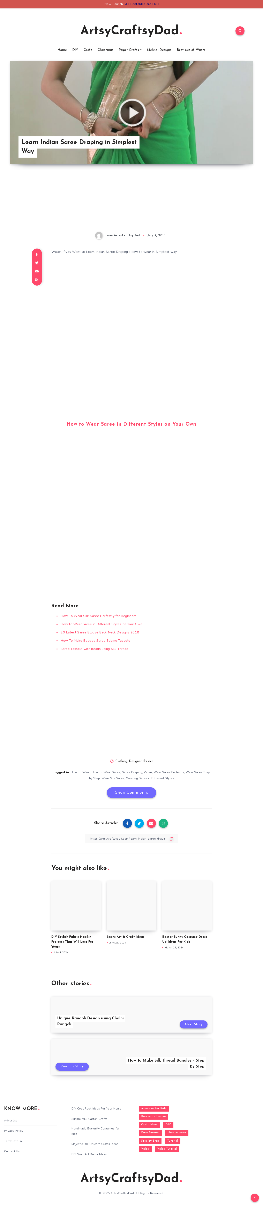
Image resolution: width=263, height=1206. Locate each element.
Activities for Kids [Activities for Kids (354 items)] (153, 1108)
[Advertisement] (131, 203)
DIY (75, 50)
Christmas (105, 50)
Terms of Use (13, 1141)
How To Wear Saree (106, 772)
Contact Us (12, 1151)
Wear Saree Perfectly (169, 772)
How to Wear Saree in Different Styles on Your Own (131, 424)
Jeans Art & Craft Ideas (126, 937)
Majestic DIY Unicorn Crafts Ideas (95, 1144)
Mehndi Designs (159, 50)
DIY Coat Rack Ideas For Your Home (97, 1109)
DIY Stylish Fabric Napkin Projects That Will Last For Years (72, 941)
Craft (88, 50)
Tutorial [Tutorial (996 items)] (172, 1140)
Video (148, 772)
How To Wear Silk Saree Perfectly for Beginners (98, 616)
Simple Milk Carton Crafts (89, 1119)
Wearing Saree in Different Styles (150, 778)
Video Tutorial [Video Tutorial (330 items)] (167, 1148)
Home (62, 50)
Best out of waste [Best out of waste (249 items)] (153, 1116)
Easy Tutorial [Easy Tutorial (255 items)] (150, 1132)
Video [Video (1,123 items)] (145, 1148)
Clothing (121, 761)
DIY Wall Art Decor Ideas (89, 1154)
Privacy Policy (13, 1131)
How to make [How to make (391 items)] (176, 1132)
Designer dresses (141, 761)
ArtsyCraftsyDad (131, 31)
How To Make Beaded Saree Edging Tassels (95, 640)
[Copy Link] (131, 838)
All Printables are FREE (142, 4)
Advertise (11, 1120)
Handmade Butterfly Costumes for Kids (96, 1131)
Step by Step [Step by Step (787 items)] (150, 1140)
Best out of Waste (191, 50)
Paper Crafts (129, 50)
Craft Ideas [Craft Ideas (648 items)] (149, 1124)
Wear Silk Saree (113, 778)
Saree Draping (132, 772)
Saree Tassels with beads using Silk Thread (94, 649)
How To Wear (80, 772)
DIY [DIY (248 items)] (168, 1124)
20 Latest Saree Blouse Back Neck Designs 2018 (100, 632)
